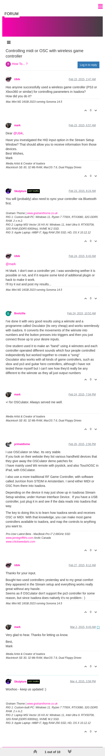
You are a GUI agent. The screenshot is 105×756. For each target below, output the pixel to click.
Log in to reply (88, 60)
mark (17, 120)
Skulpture (20, 186)
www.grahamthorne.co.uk (42, 208)
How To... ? (20, 59)
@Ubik (18, 129)
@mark (11, 259)
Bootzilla (19, 308)
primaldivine (22, 439)
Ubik (17, 74)
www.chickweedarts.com (20, 537)
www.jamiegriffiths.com (19, 533)
